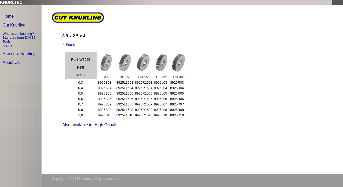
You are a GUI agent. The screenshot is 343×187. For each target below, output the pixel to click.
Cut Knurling (14, 25)
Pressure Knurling (19, 53)
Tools (6, 41)
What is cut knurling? (18, 34)
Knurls (7, 45)
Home (8, 16)
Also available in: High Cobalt (89, 125)
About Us (11, 62)
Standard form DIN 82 (19, 37)
